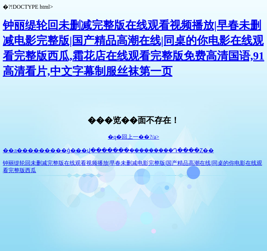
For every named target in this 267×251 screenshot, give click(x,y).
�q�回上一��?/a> (133, 137)
